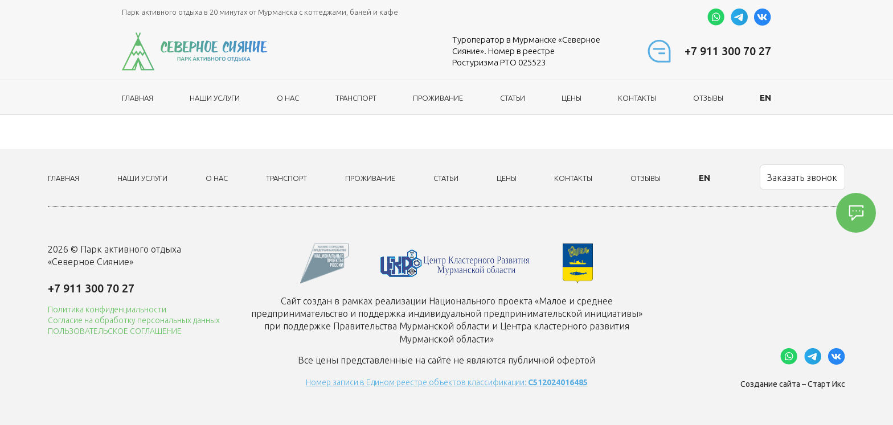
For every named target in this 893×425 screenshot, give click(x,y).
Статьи (512, 98)
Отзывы (708, 98)
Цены (571, 98)
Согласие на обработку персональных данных (134, 320)
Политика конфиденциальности (107, 309)
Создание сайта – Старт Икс (792, 384)
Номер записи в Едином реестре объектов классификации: (447, 382)
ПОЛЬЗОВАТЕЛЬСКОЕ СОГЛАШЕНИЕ (115, 331)
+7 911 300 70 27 (728, 50)
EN (765, 97)
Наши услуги (215, 98)
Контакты (637, 98)
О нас (288, 98)
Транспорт (355, 98)
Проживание (438, 98)
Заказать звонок (802, 177)
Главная (137, 98)
